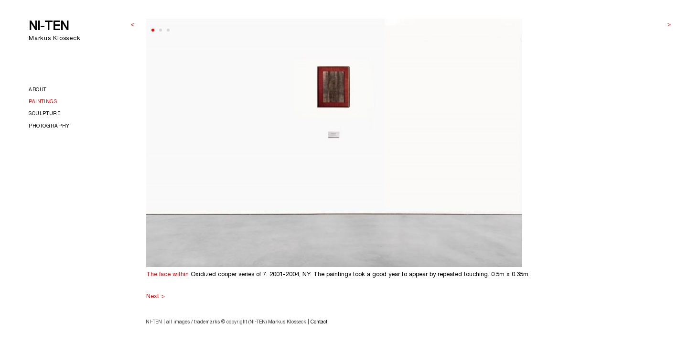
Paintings (43, 102)
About (37, 90)
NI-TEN (49, 27)
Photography (49, 126)
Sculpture (45, 114)
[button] (153, 30)
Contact (319, 322)
